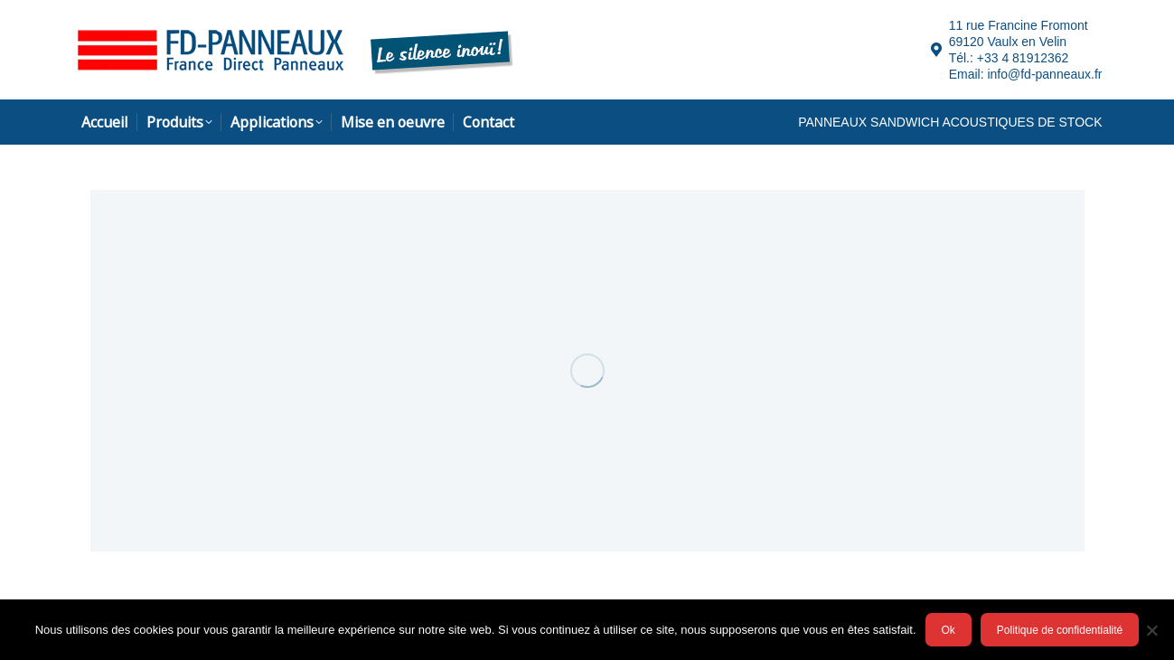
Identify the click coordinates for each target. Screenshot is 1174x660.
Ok (948, 630)
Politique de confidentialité (1059, 630)
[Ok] (1151, 630)
